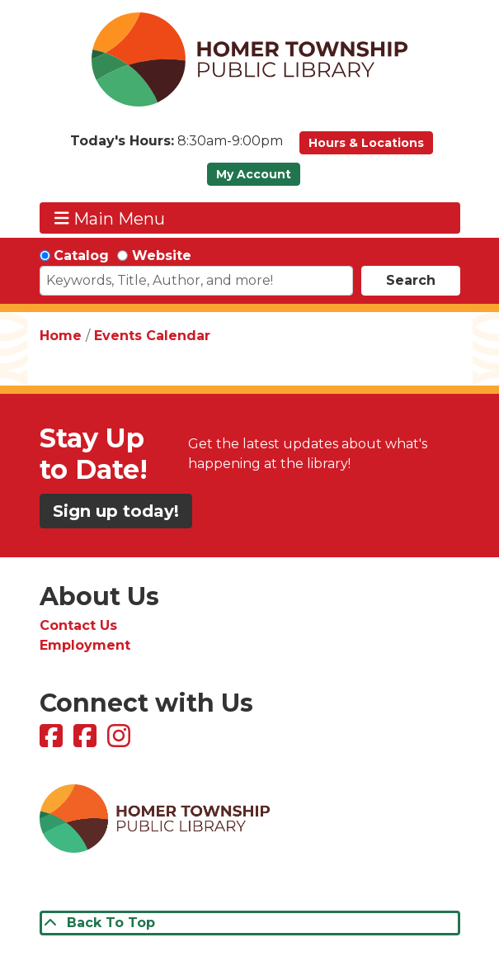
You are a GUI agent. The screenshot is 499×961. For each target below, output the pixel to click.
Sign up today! (116, 511)
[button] (176, 147)
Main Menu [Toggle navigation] (109, 218)
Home (61, 335)
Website (161, 255)
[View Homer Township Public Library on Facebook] (53, 741)
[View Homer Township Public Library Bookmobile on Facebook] (87, 741)
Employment (85, 645)
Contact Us (78, 625)
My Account (253, 174)
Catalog (81, 255)
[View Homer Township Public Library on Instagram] (120, 741)
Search (410, 280)
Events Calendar (152, 335)
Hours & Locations (366, 142)
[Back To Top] (250, 923)
